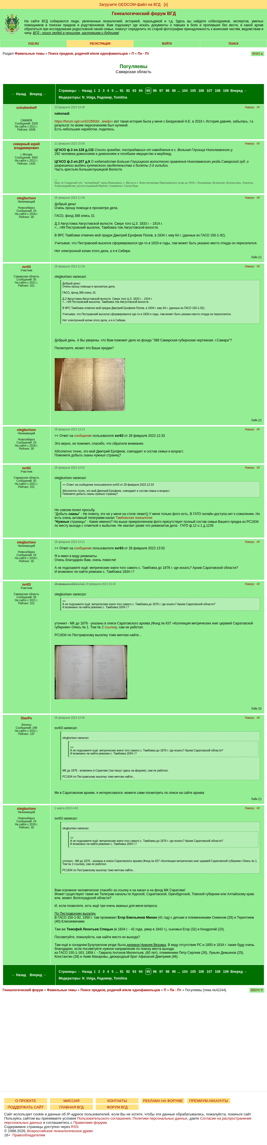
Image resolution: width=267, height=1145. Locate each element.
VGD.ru (33, 43)
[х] (166, 4)
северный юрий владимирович (26, 146)
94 (141, 91)
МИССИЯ (71, 1101)
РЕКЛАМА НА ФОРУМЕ (163, 1101)
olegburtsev (26, 198)
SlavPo (26, 718)
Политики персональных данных (160, 1118)
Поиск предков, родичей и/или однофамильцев (88, 54)
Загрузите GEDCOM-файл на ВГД (129, 4)
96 (155, 91)
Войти (167, 43)
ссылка (110, 627)
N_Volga (88, 97)
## (258, 107)
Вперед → (38, 94)
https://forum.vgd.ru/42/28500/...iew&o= (84, 121)
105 (193, 91)
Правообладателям (28, 1135)
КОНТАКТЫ (117, 1101)
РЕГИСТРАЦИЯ (100, 43)
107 (209, 91)
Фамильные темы (30, 54)
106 (201, 91)
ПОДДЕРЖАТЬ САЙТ (26, 1107)
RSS (75, 1127)
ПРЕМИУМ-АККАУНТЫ (208, 1101)
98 (167, 91)
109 (225, 91)
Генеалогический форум (23, 990)
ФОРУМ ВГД (117, 1107)
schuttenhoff (26, 108)
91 (121, 91)
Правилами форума (90, 1122)
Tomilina (120, 97)
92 (128, 91)
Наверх (249, 107)
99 (173, 91)
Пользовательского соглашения (104, 1118)
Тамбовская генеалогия (134, 518)
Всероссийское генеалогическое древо (60, 1131)
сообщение (83, 436)
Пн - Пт (143, 54)
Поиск (233, 43)
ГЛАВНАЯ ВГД (71, 1107)
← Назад (19, 94)
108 (217, 91)
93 (134, 91)
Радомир (104, 97)
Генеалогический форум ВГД (144, 13)
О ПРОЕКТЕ (25, 1101)
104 (184, 91)
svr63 (26, 267)
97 (161, 91)
